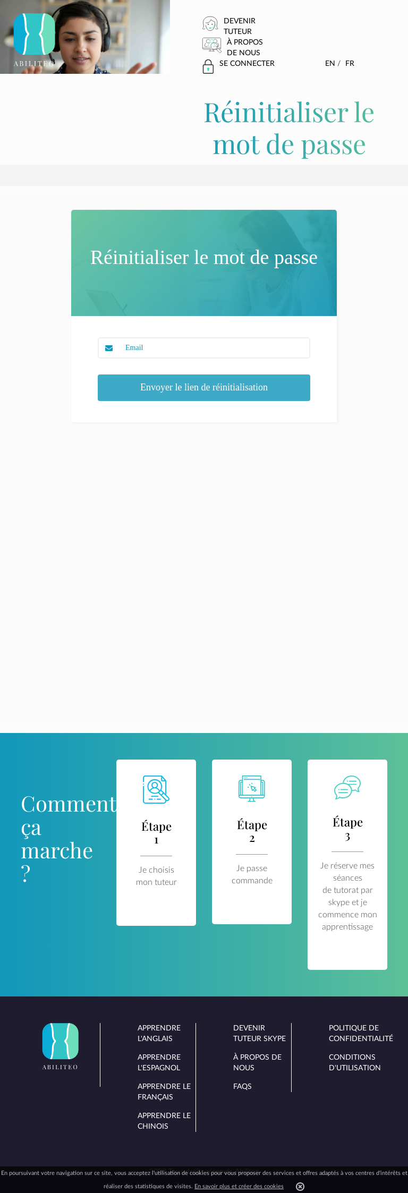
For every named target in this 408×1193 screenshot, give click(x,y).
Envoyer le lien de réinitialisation (204, 387)
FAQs (242, 1086)
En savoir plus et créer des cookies (239, 1186)
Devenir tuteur (240, 27)
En (330, 63)
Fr (349, 63)
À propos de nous (245, 48)
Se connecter (247, 63)
